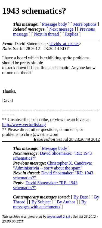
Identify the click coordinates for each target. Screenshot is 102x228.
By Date (80, 197)
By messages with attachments (49, 204)
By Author (66, 202)
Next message (61, 29)
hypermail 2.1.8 (58, 216)
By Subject (41, 202)
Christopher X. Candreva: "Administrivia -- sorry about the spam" (52, 165)
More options (85, 24)
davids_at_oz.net (64, 43)
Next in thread (46, 34)
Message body (54, 24)
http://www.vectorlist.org (24, 124)
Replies (71, 34)
